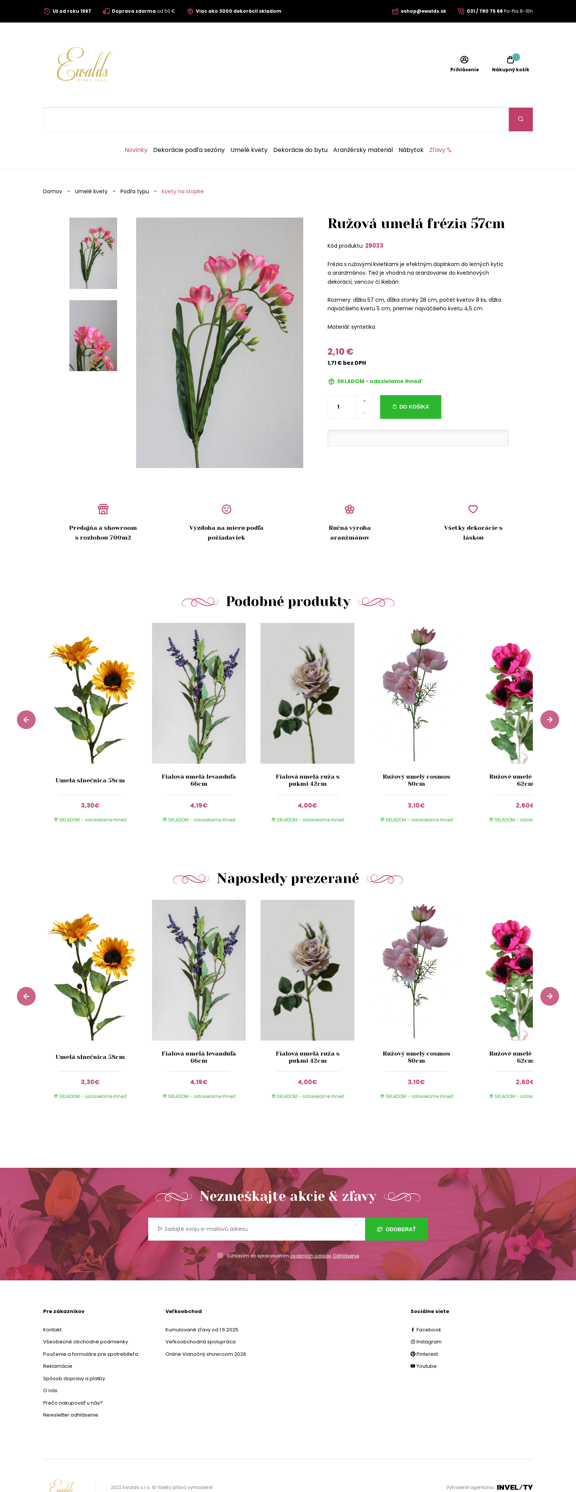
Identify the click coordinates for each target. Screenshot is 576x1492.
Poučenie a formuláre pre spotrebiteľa (90, 1330)
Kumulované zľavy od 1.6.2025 (201, 1306)
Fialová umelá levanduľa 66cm (199, 756)
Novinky (136, 126)
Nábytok (411, 126)
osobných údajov (310, 1232)
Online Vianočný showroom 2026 (205, 1330)
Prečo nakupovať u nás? (73, 1379)
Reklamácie (57, 1342)
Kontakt (52, 1306)
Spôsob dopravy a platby (74, 1354)
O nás (50, 1366)
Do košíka (414, 383)
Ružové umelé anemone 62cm (525, 756)
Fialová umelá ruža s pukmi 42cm (308, 756)
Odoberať (396, 1206)
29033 (374, 222)
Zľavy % (440, 126)
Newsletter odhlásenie (70, 1391)
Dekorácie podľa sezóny (189, 126)
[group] (97, 706)
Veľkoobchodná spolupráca (200, 1318)
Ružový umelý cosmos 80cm (416, 756)
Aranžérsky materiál (363, 126)
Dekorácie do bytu (300, 126)
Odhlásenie (346, 1232)
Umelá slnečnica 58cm (90, 756)
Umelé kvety (249, 126)
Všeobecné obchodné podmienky (85, 1318)
